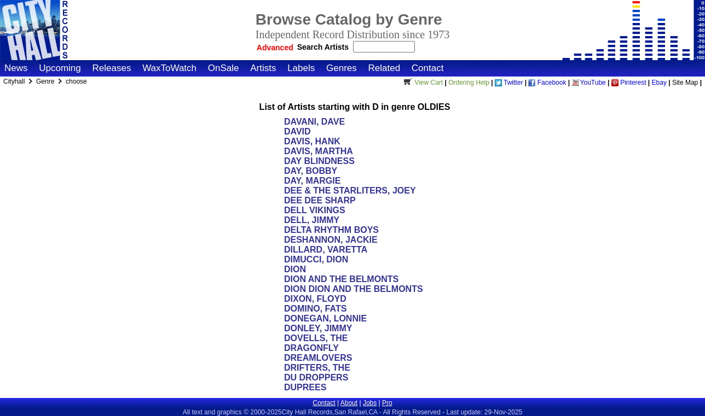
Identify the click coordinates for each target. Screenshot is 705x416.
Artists (263, 68)
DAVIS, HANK (312, 141)
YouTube (589, 82)
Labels (301, 68)
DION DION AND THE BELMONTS (353, 289)
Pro (387, 403)
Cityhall (15, 81)
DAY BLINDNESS (319, 161)
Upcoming (60, 68)
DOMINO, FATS (315, 308)
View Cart (422, 82)
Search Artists (324, 47)
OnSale (223, 68)
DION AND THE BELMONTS (341, 279)
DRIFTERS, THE (317, 367)
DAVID (297, 131)
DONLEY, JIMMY (318, 328)
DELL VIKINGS (314, 210)
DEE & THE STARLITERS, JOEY (349, 190)
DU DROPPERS (316, 377)
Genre (46, 81)
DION (295, 269)
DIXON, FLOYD (315, 298)
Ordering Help (468, 82)
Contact (428, 68)
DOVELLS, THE (316, 338)
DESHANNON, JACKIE (331, 239)
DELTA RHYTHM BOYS (331, 230)
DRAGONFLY (311, 348)
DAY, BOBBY (310, 170)
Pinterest (628, 82)
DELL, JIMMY (311, 220)
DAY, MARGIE (312, 180)
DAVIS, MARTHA (318, 151)
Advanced (275, 47)
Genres (341, 68)
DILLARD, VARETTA (325, 249)
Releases (112, 68)
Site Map (685, 82)
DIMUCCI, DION (316, 259)
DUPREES (305, 387)
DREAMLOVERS (318, 357)
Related (384, 68)
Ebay (659, 82)
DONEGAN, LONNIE (325, 318)
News (16, 68)
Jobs (370, 403)
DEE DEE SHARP (319, 200)
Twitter (509, 82)
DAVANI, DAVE (314, 121)
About (348, 403)
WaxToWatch (169, 68)
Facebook (547, 82)
